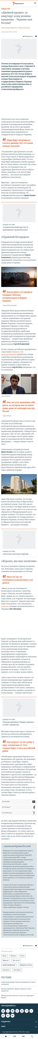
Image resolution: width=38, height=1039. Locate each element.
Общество (5, 9)
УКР (23, 1036)
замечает (5, 606)
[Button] (28, 36)
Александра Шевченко (9, 28)
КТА (14, 1036)
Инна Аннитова (24, 28)
